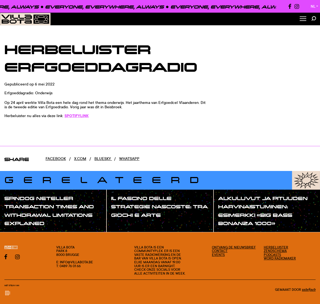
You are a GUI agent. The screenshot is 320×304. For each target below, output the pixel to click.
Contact (220, 250)
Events (218, 254)
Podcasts (272, 254)
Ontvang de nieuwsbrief (234, 247)
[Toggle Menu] (303, 19)
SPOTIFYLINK (76, 115)
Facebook (56, 158)
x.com (80, 158)
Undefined (309, 290)
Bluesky (103, 158)
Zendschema (275, 250)
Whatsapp (129, 158)
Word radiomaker (280, 258)
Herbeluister (276, 247)
